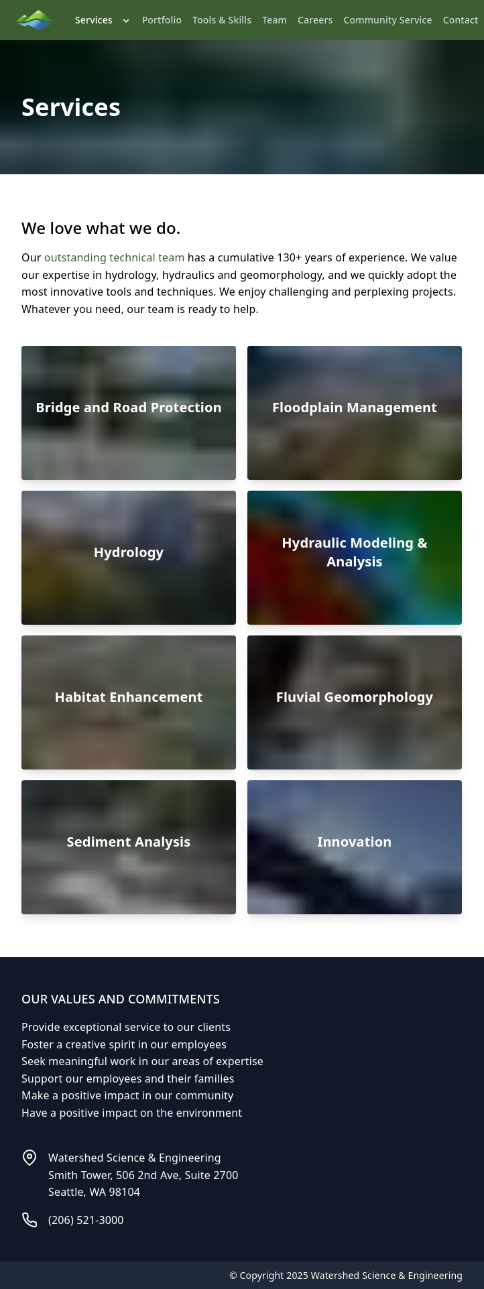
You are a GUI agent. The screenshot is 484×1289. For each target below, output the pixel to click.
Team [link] (274, 19)
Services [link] (103, 19)
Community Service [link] (388, 19)
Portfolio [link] (162, 19)
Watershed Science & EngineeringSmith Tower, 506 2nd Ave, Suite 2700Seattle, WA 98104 (143, 1174)
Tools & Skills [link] (221, 19)
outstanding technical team (114, 257)
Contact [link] (461, 19)
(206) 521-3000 (86, 1220)
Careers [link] (315, 19)
